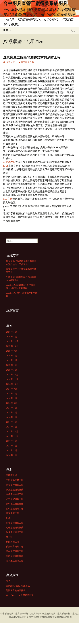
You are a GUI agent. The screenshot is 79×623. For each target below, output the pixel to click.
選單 (5, 30)
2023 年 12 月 (12, 431)
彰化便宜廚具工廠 (14, 522)
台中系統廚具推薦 (14, 503)
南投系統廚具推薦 (14, 489)
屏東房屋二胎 (27, 62)
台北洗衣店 (9, 162)
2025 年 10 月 (12, 346)
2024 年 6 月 (11, 403)
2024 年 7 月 (11, 398)
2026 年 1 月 (11, 336)
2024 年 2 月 (11, 422)
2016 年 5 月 (11, 455)
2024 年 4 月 (11, 412)
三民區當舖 (11, 475)
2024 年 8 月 (11, 393)
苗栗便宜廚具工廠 (14, 546)
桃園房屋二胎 (12, 541)
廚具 (8, 518)
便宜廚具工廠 (53, 613)
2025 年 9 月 (11, 350)
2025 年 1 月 (11, 369)
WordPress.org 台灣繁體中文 (19, 595)
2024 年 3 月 (11, 417)
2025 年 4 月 (11, 360)
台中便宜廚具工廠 (14, 499)
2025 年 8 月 (11, 355)
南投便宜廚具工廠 (14, 484)
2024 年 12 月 (12, 374)
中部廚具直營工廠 (14, 480)
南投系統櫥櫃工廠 (14, 494)
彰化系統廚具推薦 (14, 527)
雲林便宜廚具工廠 (14, 551)
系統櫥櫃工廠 (68, 613)
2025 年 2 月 (11, 365)
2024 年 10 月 (12, 384)
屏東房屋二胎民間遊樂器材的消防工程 (31, 57)
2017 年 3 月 (11, 450)
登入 (8, 581)
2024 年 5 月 (11, 407)
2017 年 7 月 (11, 445)
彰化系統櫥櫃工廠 (14, 532)
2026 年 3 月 (11, 331)
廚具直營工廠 (37, 613)
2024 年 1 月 (11, 426)
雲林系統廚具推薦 (14, 556)
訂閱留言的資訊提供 (15, 590)
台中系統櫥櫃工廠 (14, 508)
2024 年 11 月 (12, 379)
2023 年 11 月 (12, 436)
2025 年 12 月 (12, 341)
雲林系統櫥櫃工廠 (14, 560)
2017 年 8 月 (11, 441)
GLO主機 (7, 198)
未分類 (9, 537)
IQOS (5, 165)
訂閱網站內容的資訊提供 (18, 585)
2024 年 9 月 (11, 388)
